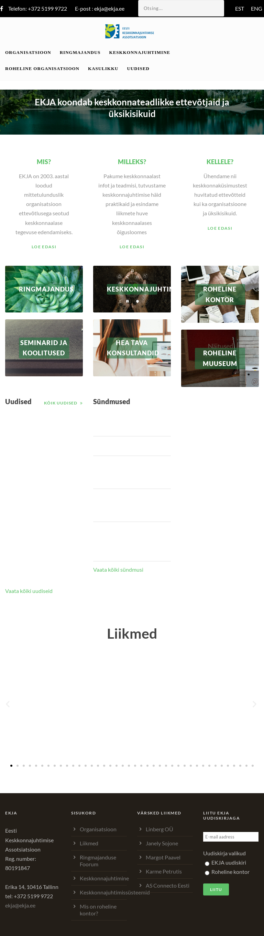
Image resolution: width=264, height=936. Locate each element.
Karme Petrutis (164, 871)
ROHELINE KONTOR (219, 294)
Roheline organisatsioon (42, 68)
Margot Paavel (163, 857)
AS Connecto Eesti (167, 885)
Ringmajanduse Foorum (98, 860)
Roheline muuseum (220, 358)
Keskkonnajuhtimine (139, 52)
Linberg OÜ (159, 829)
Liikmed (89, 843)
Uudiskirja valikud (224, 853)
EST (239, 8)
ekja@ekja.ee (109, 8)
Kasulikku (103, 68)
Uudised (138, 68)
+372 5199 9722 (47, 8)
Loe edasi (44, 246)
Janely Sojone (162, 843)
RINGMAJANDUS (44, 289)
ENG (256, 8)
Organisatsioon (28, 52)
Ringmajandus (80, 52)
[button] (8, 704)
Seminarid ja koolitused (43, 348)
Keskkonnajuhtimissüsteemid (115, 892)
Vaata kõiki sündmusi (118, 569)
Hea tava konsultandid (132, 348)
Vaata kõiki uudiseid (29, 590)
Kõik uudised (60, 403)
